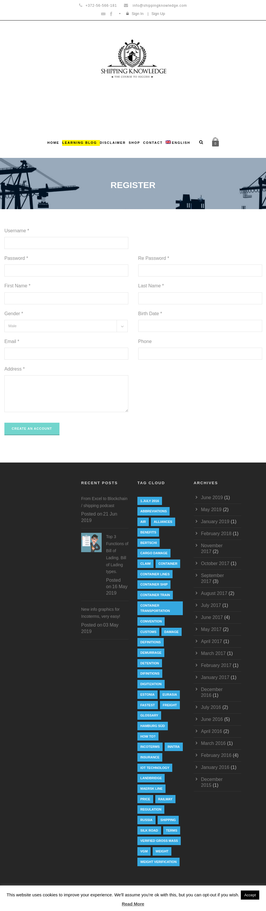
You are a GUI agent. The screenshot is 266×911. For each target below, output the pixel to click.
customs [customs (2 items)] (148, 632)
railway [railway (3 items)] (165, 799)
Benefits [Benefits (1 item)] (148, 532)
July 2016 (211, 707)
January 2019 (215, 521)
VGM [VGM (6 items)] (144, 851)
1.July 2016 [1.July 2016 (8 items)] (149, 501)
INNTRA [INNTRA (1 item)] (174, 746)
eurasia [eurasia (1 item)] (170, 694)
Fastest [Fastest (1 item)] (147, 705)
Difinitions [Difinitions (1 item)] (149, 673)
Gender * (13, 313)
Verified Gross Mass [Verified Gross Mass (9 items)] (159, 840)
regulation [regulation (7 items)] (150, 809)
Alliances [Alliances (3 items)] (163, 521)
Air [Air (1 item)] (143, 521)
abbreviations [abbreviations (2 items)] (153, 511)
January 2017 (215, 677)
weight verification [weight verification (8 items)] (158, 862)
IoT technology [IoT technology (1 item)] (154, 768)
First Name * (17, 285)
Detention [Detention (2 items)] (149, 663)
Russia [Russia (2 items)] (146, 820)
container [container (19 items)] (168, 563)
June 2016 (212, 719)
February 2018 (216, 533)
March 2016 (213, 743)
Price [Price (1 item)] (145, 799)
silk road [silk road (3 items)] (149, 830)
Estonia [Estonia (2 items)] (147, 694)
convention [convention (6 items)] (151, 621)
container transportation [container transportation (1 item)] (155, 608)
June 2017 (212, 617)
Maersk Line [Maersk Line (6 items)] (151, 788)
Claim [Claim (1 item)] (145, 563)
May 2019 (211, 509)
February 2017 (216, 665)
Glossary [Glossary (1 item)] (149, 715)
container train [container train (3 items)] (155, 595)
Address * (14, 368)
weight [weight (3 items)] (162, 851)
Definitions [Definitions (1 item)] (150, 642)
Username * (16, 230)
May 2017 (211, 629)
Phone (145, 341)
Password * (16, 258)
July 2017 (211, 605)
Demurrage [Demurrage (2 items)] (150, 652)
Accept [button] (250, 895)
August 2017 (214, 593)
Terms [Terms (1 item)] (172, 830)
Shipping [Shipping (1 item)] (168, 820)
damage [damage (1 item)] (171, 632)
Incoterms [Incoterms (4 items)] (150, 746)
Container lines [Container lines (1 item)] (155, 574)
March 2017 (213, 653)
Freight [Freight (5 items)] (170, 705)
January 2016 (215, 767)
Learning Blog (79, 142)
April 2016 (211, 731)
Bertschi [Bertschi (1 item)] (148, 543)
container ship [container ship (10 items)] (154, 584)
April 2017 (211, 641)
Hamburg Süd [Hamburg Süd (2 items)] (152, 726)
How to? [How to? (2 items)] (148, 736)
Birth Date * (150, 313)
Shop (134, 142)
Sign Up (158, 13)
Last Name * (151, 285)
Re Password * (153, 258)
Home (53, 142)
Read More (133, 903)
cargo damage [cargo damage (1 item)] (154, 553)
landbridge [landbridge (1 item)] (151, 778)
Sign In (137, 13)
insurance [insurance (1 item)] (149, 757)
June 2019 (212, 497)
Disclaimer (113, 142)
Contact (153, 142)
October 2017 (215, 563)
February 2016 (216, 755)
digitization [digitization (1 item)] (151, 684)
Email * (11, 341)
